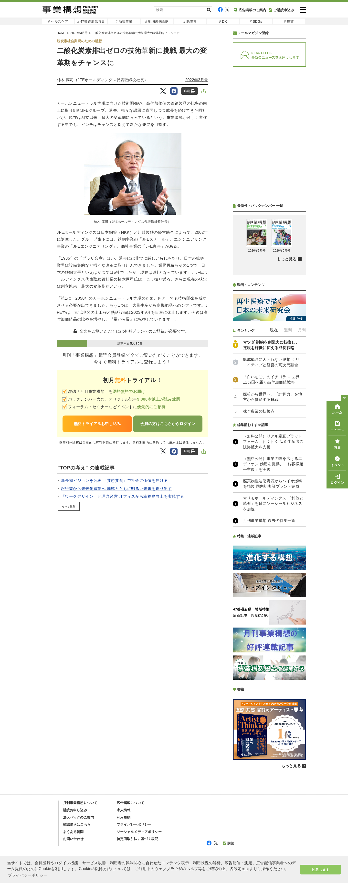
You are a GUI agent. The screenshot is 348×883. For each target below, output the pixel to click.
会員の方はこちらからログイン (167, 424)
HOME (61, 33)
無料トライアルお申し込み (97, 424)
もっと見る (68, 506)
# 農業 (289, 21)
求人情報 (124, 810)
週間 (288, 330)
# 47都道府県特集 (91, 21)
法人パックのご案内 (78, 817)
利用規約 (124, 817)
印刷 (189, 91)
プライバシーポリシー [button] (27, 875)
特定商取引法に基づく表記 (137, 839)
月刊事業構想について (80, 802)
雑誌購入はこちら (77, 824)
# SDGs (256, 21)
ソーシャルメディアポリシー (139, 831)
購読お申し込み (75, 810)
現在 (274, 330)
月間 (302, 330)
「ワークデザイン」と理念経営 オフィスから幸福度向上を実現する (122, 496)
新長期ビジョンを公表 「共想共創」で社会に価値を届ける (114, 480)
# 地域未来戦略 (157, 21)
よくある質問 (73, 831)
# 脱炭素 (190, 21)
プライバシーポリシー (134, 824)
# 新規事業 (124, 21)
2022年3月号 (79, 33)
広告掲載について (131, 802)
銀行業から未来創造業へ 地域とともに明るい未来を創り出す (116, 489)
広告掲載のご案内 (250, 10)
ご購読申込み (281, 10)
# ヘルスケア (58, 21)
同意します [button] (320, 870)
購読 (228, 843)
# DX (223, 21)
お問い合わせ (73, 839)
